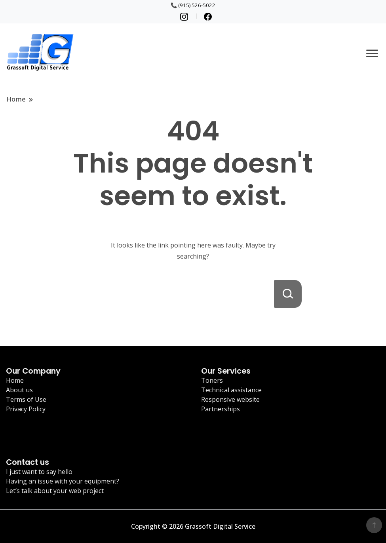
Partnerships (220, 409)
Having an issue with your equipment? (62, 481)
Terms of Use (26, 399)
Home (15, 380)
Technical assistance (231, 390)
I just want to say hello (39, 471)
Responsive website (230, 399)
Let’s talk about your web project (55, 490)
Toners (212, 380)
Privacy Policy (26, 409)
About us (19, 390)
